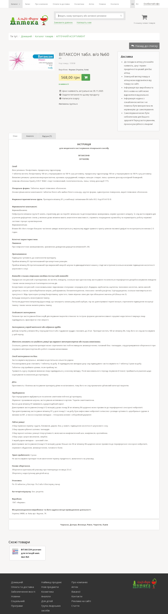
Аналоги (30, 136)
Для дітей (47, 601)
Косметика (79, 4)
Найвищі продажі (51, 582)
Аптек (91, 4)
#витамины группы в (68, 104)
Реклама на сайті (81, 601)
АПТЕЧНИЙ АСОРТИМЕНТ (70, 36)
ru (137, 4)
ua (132, 4)
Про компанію (41, 4)
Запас (27, 4)
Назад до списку (144, 46)
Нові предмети (50, 587)
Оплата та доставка (61, 4)
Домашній (26, 36)
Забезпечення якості (23, 591)
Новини (102, 4)
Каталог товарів (44, 36)
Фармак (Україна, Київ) (78, 69)
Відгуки (47, 136)
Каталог (15, 4)
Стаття (75, 605)
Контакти (115, 4)
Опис (15, 136)
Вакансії (76, 591)
